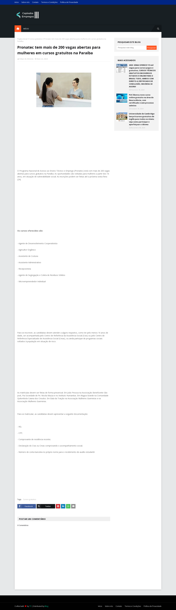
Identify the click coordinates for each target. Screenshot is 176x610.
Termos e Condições (49, 2)
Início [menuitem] (26, 28)
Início (17, 2)
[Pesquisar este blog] (131, 48)
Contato (35, 2)
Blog (46, 606)
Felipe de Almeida (26, 59)
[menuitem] (18, 28)
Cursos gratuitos (35, 39)
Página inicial (22, 39)
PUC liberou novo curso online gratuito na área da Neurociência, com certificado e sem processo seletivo (141, 100)
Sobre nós (25, 2)
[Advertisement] (63, 141)
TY (30, 606)
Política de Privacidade (69, 2)
